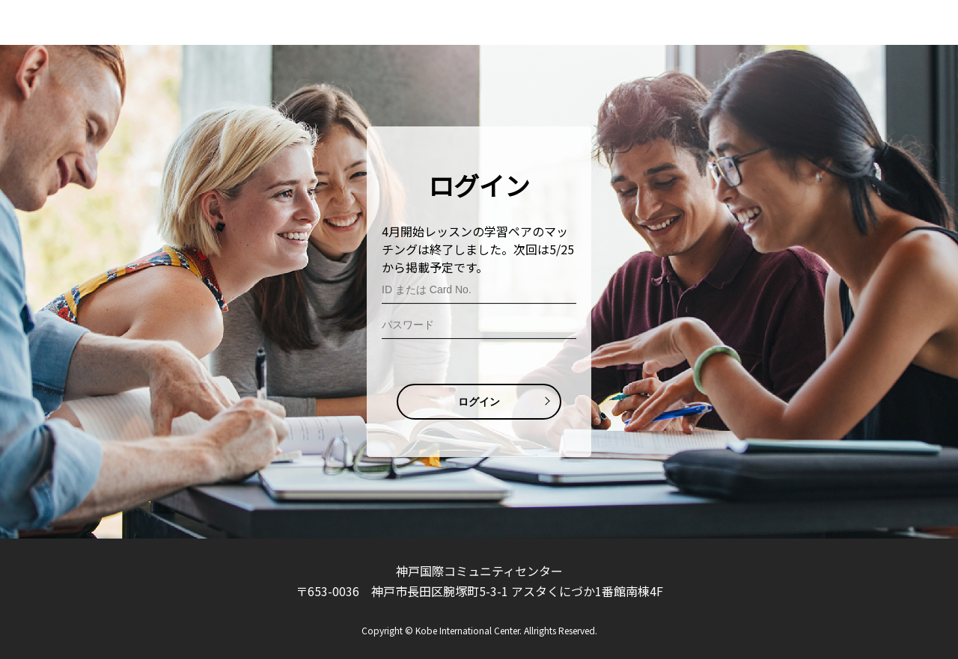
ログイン (479, 402)
